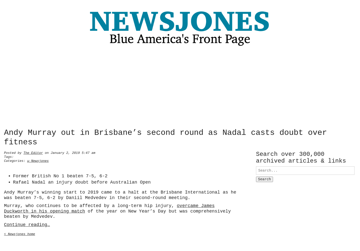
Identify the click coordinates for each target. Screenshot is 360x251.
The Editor (33, 152)
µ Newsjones (38, 160)
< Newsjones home (19, 233)
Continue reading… (27, 224)
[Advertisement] (180, 89)
